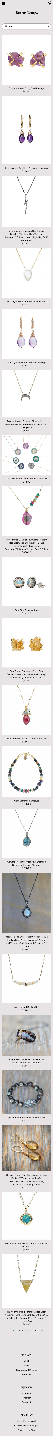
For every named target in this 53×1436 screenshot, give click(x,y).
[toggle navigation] (3, 3)
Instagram (26, 1393)
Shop (26, 1360)
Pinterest (26, 1397)
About (26, 1365)
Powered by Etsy (26, 1430)
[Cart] (49, 4)
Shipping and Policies (26, 1370)
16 (42, 1330)
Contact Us (26, 1374)
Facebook (26, 1402)
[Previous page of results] (3, 1331)
